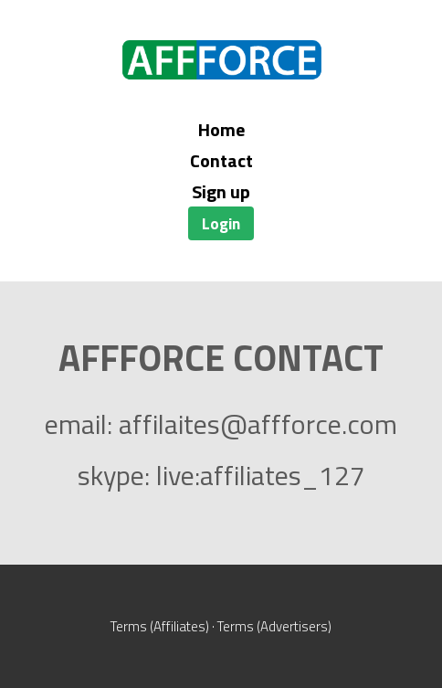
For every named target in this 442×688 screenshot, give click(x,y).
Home (221, 129)
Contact (221, 160)
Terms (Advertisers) (274, 626)
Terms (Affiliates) (159, 626)
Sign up (221, 191)
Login (221, 223)
